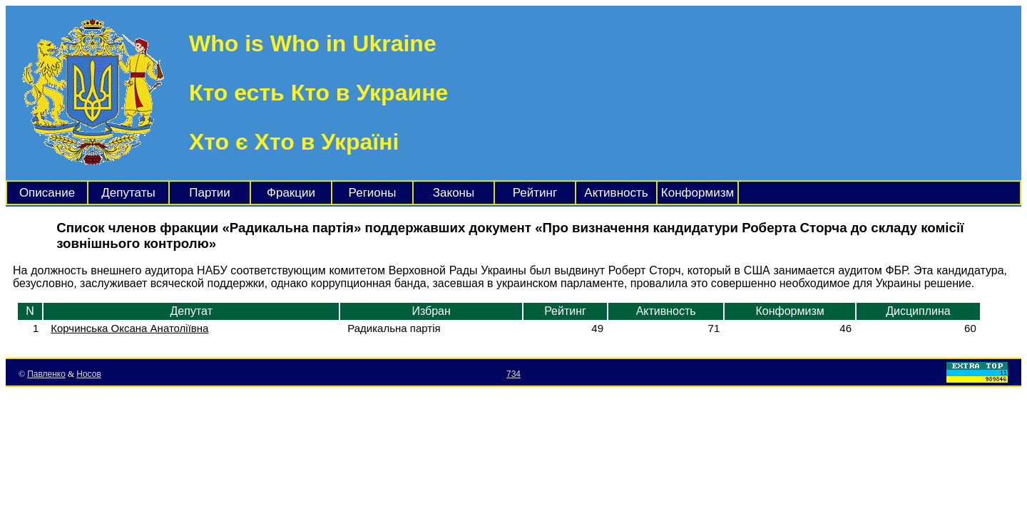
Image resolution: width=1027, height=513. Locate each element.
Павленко (46, 374)
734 (513, 374)
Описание (47, 193)
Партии (209, 193)
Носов (88, 374)
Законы (453, 193)
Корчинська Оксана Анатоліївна (129, 328)
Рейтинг (535, 193)
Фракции (291, 193)
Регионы (373, 193)
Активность (616, 193)
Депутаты (128, 193)
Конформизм (697, 193)
